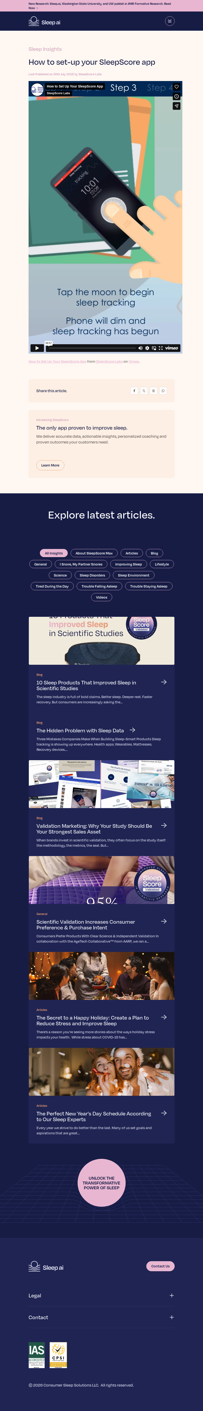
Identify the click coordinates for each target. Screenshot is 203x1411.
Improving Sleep (128, 564)
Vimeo (134, 361)
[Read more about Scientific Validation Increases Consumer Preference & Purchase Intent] (102, 904)
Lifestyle (162, 564)
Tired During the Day (52, 586)
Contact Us (160, 1266)
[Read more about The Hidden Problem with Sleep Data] (102, 736)
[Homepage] (44, 21)
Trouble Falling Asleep (99, 586)
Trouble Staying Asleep (148, 586)
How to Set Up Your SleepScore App (57, 361)
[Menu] (170, 21)
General (40, 564)
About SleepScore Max (94, 553)
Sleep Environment (133, 575)
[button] (102, 1295)
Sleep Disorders (92, 575)
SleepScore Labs (109, 361)
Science (60, 575)
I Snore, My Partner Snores (81, 564)
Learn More (50, 465)
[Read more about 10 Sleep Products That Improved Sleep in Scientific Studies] (102, 664)
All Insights (54, 553)
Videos (101, 597)
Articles (132, 553)
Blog (154, 553)
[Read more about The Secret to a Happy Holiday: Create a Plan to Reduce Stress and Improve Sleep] (102, 1000)
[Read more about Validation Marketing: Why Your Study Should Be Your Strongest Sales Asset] (102, 808)
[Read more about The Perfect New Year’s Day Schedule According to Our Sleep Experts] (102, 1095)
